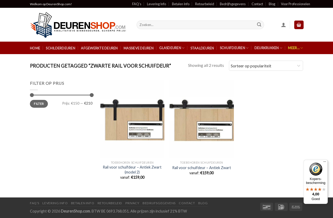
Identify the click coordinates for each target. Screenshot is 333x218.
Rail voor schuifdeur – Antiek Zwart (201, 167)
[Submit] (259, 25)
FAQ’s (136, 4)
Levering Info (156, 4)
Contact (257, 4)
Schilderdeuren (60, 48)
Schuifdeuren (234, 48)
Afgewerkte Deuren (99, 48)
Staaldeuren (202, 48)
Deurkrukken (268, 48)
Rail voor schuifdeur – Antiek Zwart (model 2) (132, 169)
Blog (272, 4)
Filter (39, 104)
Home (35, 48)
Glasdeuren (171, 48)
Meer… (295, 48)
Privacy (132, 203)
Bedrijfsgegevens (233, 4)
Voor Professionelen (295, 4)
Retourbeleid (204, 4)
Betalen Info (180, 4)
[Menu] (325, 163)
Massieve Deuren (138, 48)
